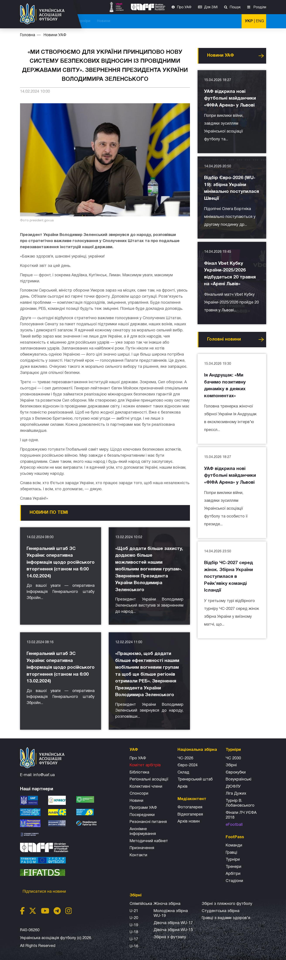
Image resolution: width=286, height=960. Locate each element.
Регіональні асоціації (149, 779)
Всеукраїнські (238, 779)
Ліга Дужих (236, 793)
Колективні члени (146, 787)
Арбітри (233, 874)
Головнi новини (224, 339)
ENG (260, 21)
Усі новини (261, 56)
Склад (183, 772)
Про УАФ (184, 7)
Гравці (231, 853)
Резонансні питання (148, 822)
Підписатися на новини (45, 892)
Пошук (235, 7)
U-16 (134, 946)
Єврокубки (236, 772)
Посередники (142, 815)
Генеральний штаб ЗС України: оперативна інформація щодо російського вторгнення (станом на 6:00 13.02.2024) (61, 667)
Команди (234, 845)
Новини (230, 21)
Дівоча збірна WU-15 (173, 930)
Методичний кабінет (149, 841)
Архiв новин (189, 821)
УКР (249, 21)
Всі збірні (189, 21)
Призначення (142, 848)
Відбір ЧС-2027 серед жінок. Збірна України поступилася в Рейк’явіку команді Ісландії (228, 576)
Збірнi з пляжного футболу (227, 904)
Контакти (138, 855)
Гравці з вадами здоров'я (226, 918)
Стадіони (234, 881)
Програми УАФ (143, 808)
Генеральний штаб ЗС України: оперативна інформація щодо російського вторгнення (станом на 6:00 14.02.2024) (61, 562)
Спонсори (139, 793)
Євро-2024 (188, 765)
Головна (27, 35)
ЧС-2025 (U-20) (119, 21)
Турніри (210, 21)
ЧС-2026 (93, 21)
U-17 (134, 939)
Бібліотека (139, 772)
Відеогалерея (190, 814)
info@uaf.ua (44, 775)
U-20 (134, 918)
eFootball (234, 825)
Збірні (231, 765)
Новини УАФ (55, 35)
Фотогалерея (190, 807)
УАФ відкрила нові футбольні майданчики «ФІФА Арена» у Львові (230, 98)
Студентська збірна (220, 911)
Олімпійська (141, 904)
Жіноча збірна (167, 904)
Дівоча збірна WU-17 (173, 923)
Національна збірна (156, 21)
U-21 (134, 911)
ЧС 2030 (233, 758)
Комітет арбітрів (145, 765)
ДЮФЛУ (233, 787)
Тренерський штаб (195, 779)
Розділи (259, 7)
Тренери (233, 867)
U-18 (134, 932)
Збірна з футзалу (170, 937)
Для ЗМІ (211, 7)
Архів (183, 787)
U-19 (134, 925)
